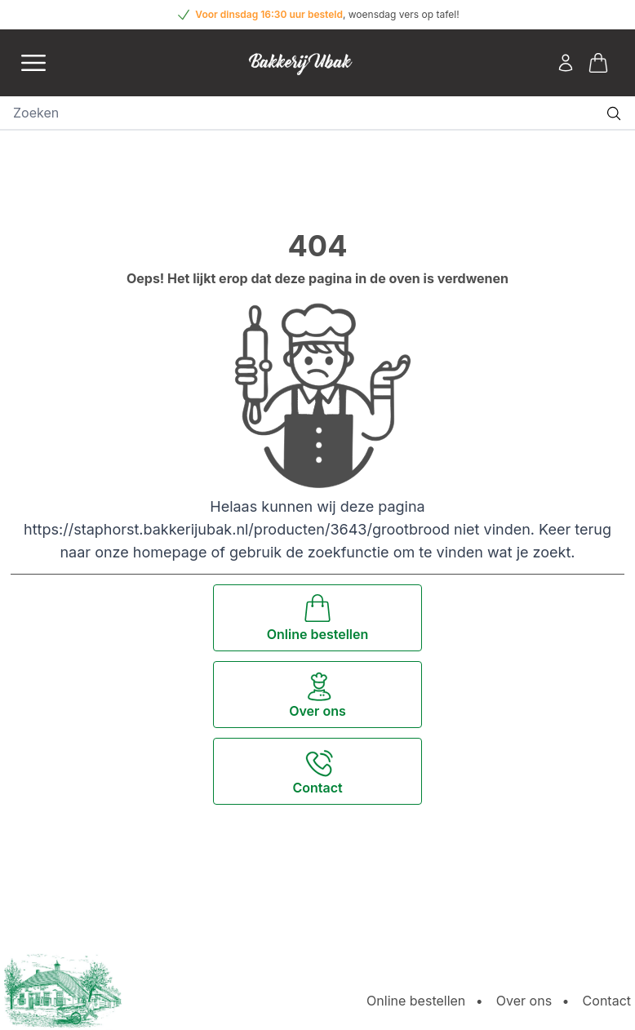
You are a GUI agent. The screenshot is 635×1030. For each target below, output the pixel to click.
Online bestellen (415, 1000)
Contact (607, 1000)
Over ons (524, 1000)
